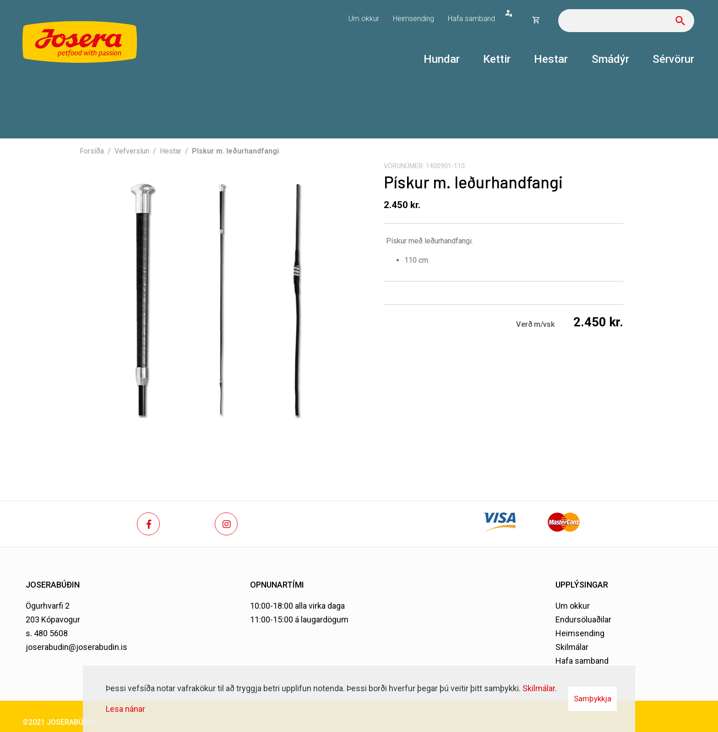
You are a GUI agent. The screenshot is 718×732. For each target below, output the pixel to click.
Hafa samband (582, 661)
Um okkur (572, 606)
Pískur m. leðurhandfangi (235, 151)
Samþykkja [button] (592, 698)
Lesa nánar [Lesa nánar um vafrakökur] (125, 709)
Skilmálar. (539, 688)
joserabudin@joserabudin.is (76, 647)
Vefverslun (131, 151)
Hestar (170, 151)
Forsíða (92, 151)
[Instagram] (226, 523)
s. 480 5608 (47, 633)
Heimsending (579, 633)
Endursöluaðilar (583, 619)
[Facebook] (148, 523)
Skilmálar (571, 647)
